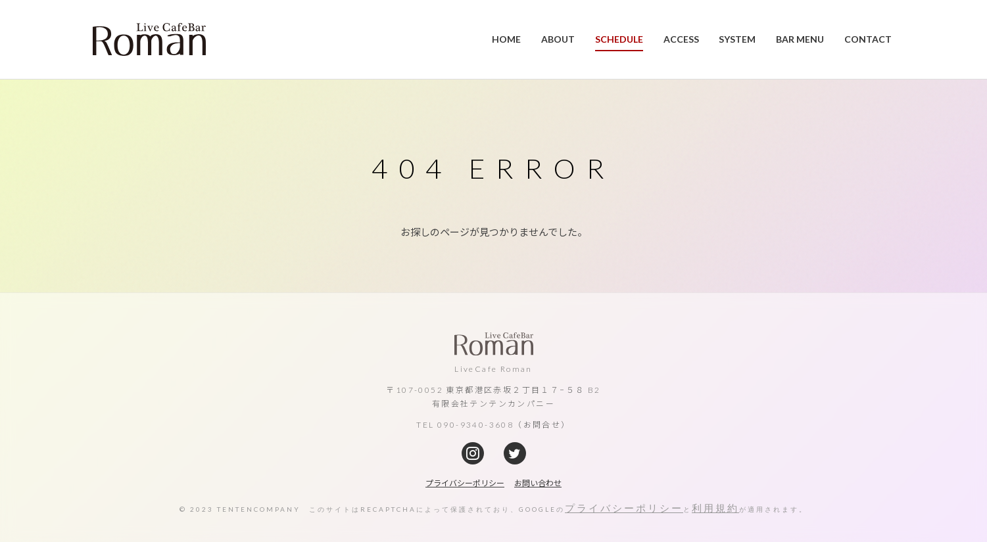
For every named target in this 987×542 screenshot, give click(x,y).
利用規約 (715, 508)
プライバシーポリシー (624, 508)
